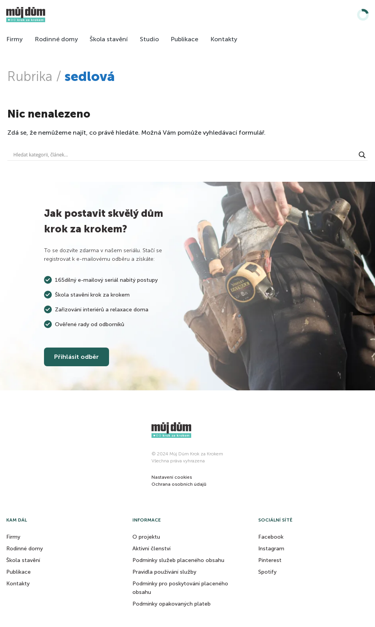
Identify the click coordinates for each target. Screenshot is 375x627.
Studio (149, 39)
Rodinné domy (56, 39)
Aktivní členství (151, 548)
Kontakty (223, 39)
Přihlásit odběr (76, 356)
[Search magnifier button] (362, 154)
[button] (171, 477)
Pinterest (270, 560)
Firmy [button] (13, 537)
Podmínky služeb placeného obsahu (178, 560)
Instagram (271, 548)
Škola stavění (109, 39)
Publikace (184, 39)
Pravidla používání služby (164, 572)
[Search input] (183, 154)
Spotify (267, 572)
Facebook (270, 537)
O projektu (146, 537)
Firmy (14, 39)
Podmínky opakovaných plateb (171, 604)
